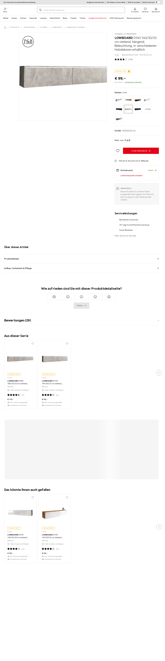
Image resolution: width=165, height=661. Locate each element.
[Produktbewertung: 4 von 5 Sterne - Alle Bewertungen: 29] (124, 59)
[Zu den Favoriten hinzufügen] (118, 151)
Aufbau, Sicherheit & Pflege (18, 268)
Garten (14, 18)
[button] (81, 318)
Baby (65, 18)
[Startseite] (5, 27)
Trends (82, 18)
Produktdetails (11, 258)
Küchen (23, 18)
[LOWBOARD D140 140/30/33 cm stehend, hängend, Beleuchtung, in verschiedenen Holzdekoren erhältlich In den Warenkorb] (141, 151)
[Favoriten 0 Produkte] (145, 10)
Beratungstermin (134, 18)
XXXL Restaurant (117, 18)
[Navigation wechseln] (5, 10)
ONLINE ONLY (121, 71)
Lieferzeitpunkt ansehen (132, 175)
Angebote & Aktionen (98, 18)
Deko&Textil (55, 18)
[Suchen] (40, 10)
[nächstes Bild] (158, 372)
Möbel (5, 18)
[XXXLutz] (22, 10)
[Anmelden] (135, 10)
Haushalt (33, 18)
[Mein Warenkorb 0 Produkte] (156, 10)
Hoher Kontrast (151, 2)
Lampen (43, 18)
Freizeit (73, 18)
